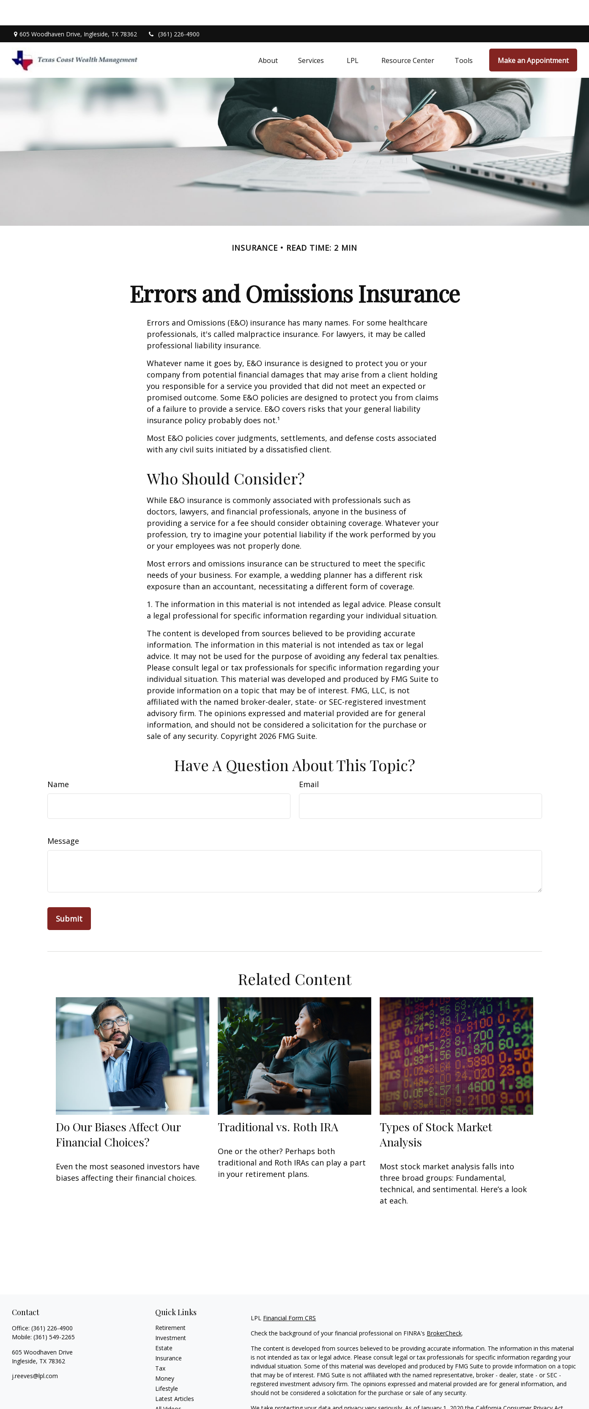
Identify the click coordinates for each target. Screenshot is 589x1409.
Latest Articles (174, 1373)
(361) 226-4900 (174, 9)
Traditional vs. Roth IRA (278, 1101)
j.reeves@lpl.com (35, 1350)
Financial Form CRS (289, 1293)
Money (164, 1353)
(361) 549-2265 (54, 1312)
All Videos (168, 1383)
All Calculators (174, 1394)
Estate (164, 1323)
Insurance (168, 1333)
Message (63, 815)
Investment (170, 1312)
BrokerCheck (444, 1308)
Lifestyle (166, 1363)
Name (58, 759)
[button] (268, 35)
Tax (160, 1343)
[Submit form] (69, 893)
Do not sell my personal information (519, 1391)
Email (309, 759)
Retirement (170, 1302)
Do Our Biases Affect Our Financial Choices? (118, 1109)
